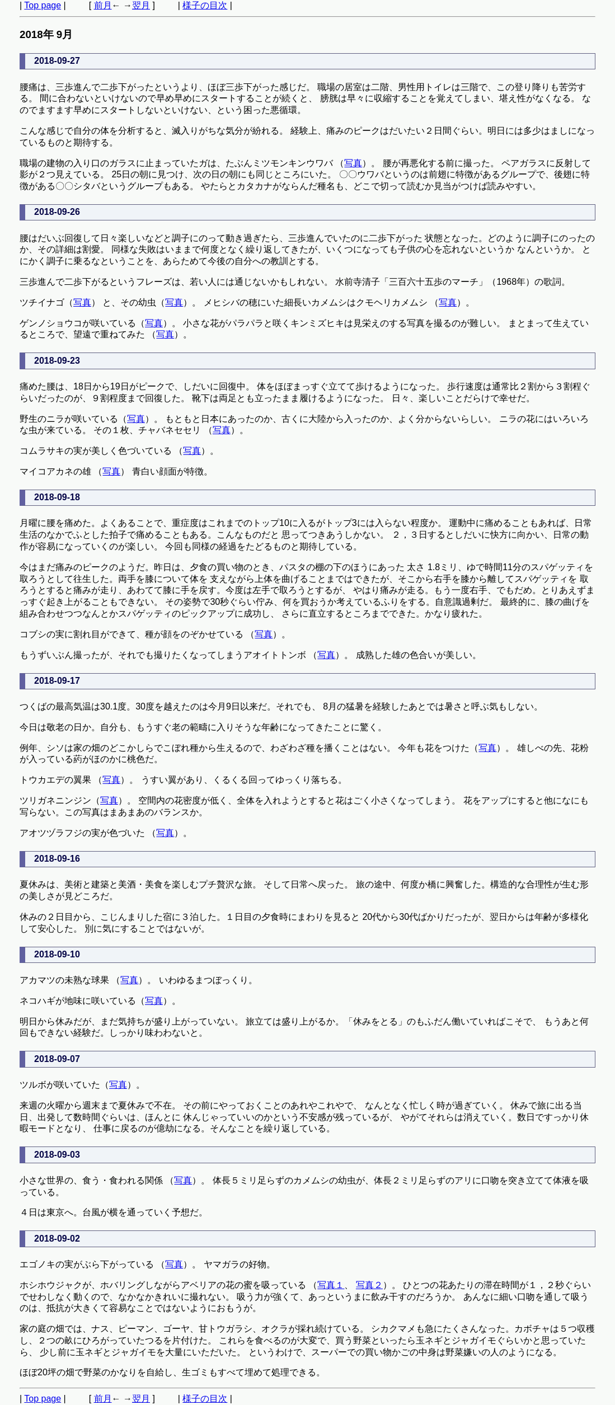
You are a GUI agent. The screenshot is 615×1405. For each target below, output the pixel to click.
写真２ (369, 1285)
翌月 (141, 5)
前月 (103, 5)
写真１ (330, 1285)
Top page (42, 5)
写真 (353, 163)
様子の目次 (204, 5)
